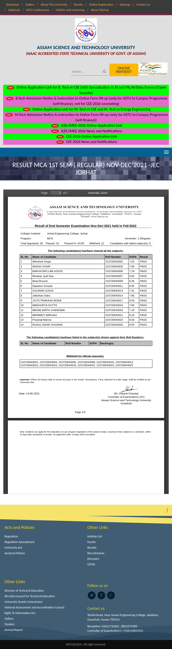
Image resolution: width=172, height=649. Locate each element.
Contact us (143, 4)
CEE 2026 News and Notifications (86, 141)
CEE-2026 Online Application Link (86, 136)
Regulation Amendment (19, 542)
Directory (93, 559)
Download (12, 4)
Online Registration (101, 4)
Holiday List (94, 536)
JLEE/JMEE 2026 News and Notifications (86, 131)
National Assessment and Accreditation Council (34, 607)
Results (78, 4)
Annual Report (13, 630)
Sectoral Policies (14, 553)
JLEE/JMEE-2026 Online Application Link (86, 125)
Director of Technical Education (24, 591)
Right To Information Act (19, 613)
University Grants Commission (23, 602)
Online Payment (124, 70)
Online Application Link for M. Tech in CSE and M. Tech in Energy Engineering (86, 109)
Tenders (9, 624)
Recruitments (95, 553)
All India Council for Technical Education (29, 596)
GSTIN (91, 564)
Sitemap (125, 4)
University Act (13, 547)
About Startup (100, 10)
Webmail (14, 10)
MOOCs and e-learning (70, 10)
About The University (54, 4)
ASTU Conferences (37, 10)
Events (91, 542)
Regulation (11, 536)
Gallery (29, 4)
